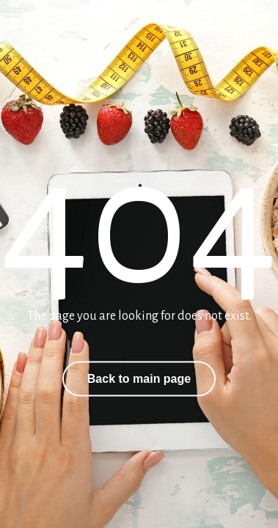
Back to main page (139, 379)
